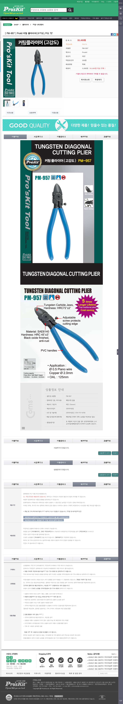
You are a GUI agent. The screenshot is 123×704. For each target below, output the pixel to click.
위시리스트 (85, 79)
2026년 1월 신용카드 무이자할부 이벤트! (103, 669)
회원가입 (80, 1)
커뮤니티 (37, 673)
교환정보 (107, 136)
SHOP (16, 24)
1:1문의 (108, 1)
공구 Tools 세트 (106, 18)
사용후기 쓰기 (104, 453)
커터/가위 (30, 18)
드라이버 (64, 18)
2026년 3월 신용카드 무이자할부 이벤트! (103, 663)
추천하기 (98, 79)
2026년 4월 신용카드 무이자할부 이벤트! (103, 660)
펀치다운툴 (47, 18)
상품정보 (15, 136)
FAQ (102, 1)
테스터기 (23, 18)
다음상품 (55, 113)
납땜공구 (56, 18)
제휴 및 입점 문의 (76, 673)
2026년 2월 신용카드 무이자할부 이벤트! (103, 666)
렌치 (70, 18)
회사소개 (9, 673)
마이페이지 (95, 1)
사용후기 (116, 1)
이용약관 (48, 673)
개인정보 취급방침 (23, 673)
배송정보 (84, 136)
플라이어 (39, 18)
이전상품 (10, 113)
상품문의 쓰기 (104, 475)
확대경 (76, 18)
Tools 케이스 (85, 18)
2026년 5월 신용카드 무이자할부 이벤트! (103, 657)
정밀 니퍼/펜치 (38, 24)
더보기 (115, 453)
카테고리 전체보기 (10, 18)
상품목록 (32, 113)
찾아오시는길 (60, 673)
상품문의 (61, 136)
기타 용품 (95, 18)
